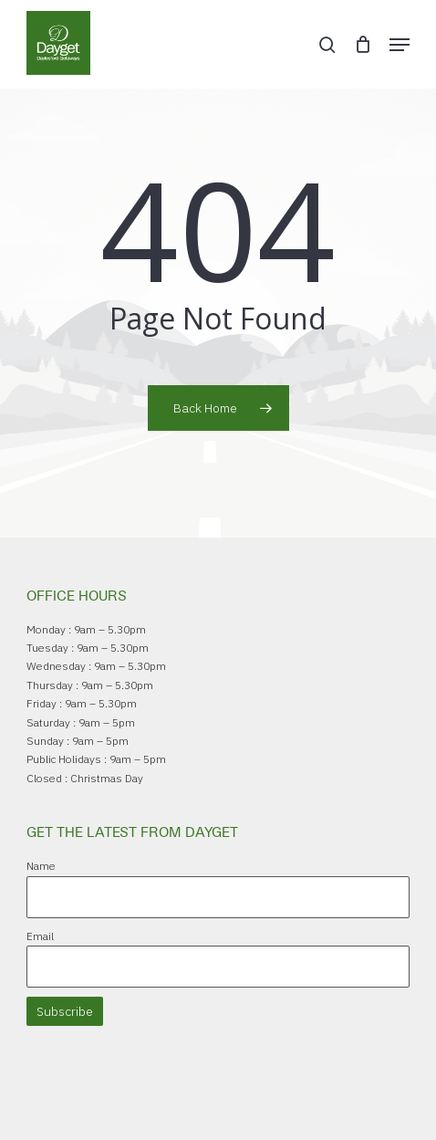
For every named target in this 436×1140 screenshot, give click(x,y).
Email (40, 936)
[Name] (218, 897)
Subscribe (64, 1011)
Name (41, 866)
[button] (399, 45)
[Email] (218, 967)
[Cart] (362, 44)
